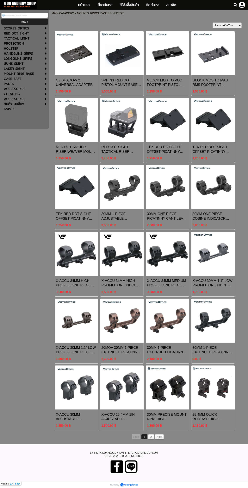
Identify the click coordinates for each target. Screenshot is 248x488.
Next (159, 436)
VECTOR (118, 13)
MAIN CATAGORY (63, 13)
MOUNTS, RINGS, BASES (93, 13)
